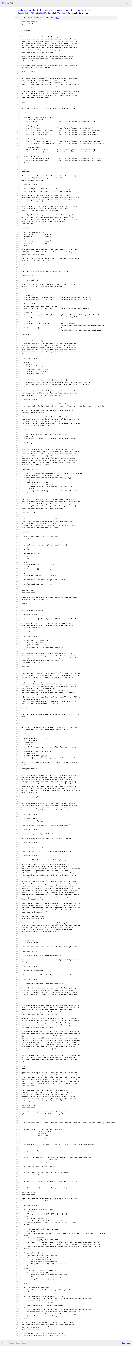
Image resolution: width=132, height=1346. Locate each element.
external (30, 10)
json (128, 1343)
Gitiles (12, 1343)
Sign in (128, 3)
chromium (20, 10)
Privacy (18, 1343)
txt (123, 1343)
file (57, 18)
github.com (40, 10)
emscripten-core (54, 10)
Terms (24, 1343)
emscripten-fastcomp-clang (76, 10)
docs (63, 13)
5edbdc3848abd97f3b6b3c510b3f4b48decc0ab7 (36, 13)
